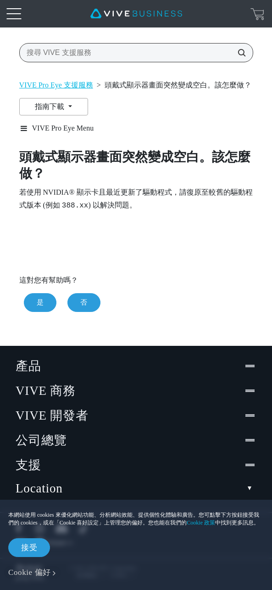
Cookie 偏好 (29, 572)
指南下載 (50, 106)
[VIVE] (136, 14)
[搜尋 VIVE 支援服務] (239, 53)
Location (136, 488)
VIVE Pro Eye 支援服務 (56, 85)
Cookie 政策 (201, 522)
